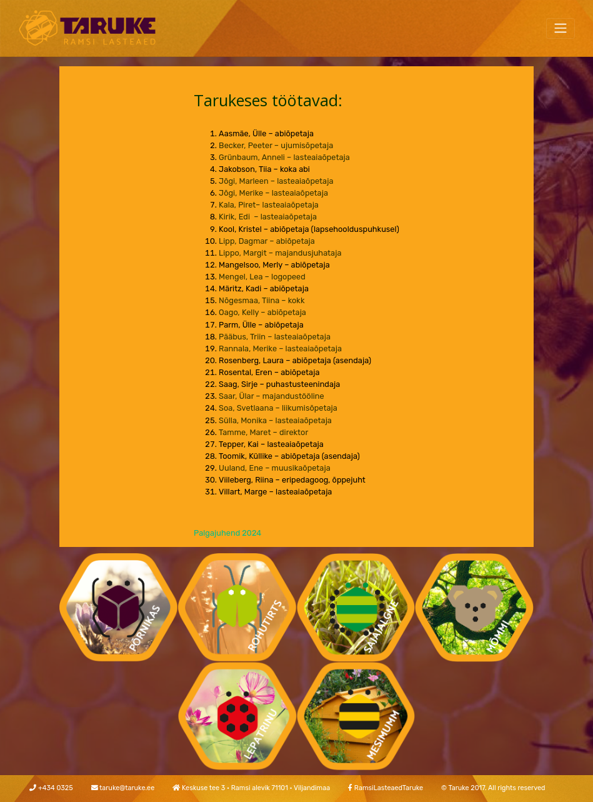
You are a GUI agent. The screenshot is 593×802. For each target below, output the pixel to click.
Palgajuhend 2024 (227, 533)
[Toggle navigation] (560, 28)
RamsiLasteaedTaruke (388, 788)
